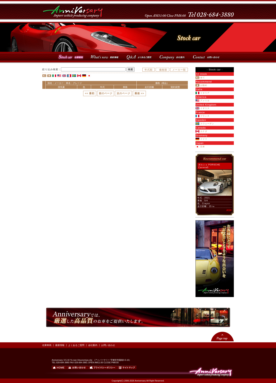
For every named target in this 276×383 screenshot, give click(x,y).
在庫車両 (46, 345)
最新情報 (59, 345)
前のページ (105, 93)
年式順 (149, 70)
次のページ (123, 93)
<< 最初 (89, 93)
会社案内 (92, 345)
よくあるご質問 (76, 345)
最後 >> (139, 93)
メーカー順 (179, 70)
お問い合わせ (108, 345)
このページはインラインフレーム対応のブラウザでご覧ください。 (215, 184)
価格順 (163, 70)
